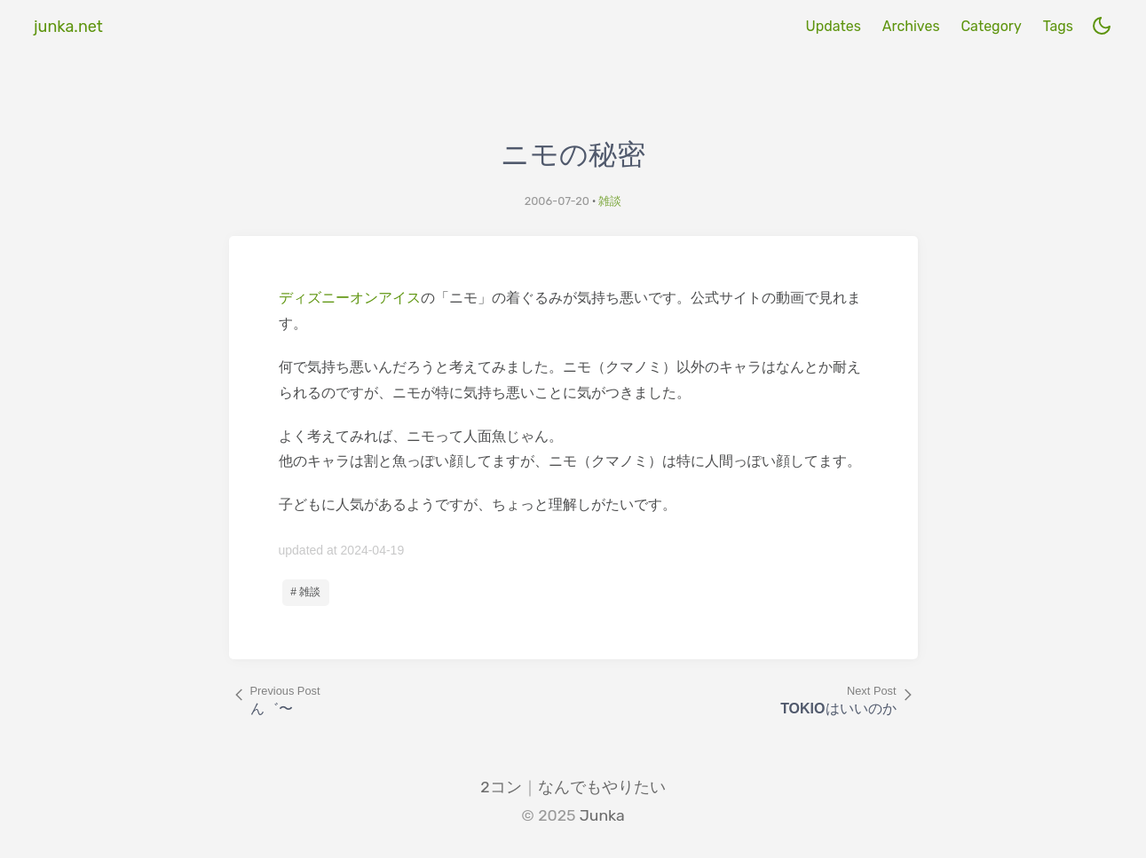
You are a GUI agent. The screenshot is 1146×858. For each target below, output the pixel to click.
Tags (1058, 26)
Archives (911, 26)
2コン (500, 787)
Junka (602, 815)
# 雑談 (305, 592)
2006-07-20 (557, 201)
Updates (832, 26)
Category (990, 26)
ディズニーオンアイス (350, 297)
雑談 (609, 201)
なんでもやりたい (602, 787)
